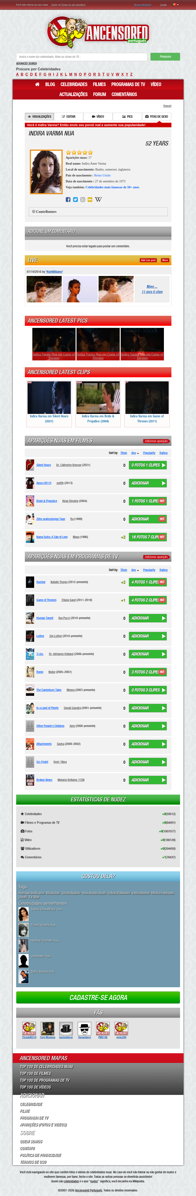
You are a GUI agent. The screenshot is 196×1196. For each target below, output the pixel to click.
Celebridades (74, 84)
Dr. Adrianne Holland (61, 654)
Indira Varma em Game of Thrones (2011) (147, 402)
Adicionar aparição (156, 441)
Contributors (46, 212)
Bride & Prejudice (46, 501)
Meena (71, 690)
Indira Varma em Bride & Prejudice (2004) (98, 402)
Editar (68, 116)
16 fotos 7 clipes (146, 537)
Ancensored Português (88, 1190)
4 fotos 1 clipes (145, 582)
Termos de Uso (33, 1161)
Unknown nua (41, 956)
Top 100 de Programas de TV (44, 1080)
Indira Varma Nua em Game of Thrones (54, 356)
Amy (72, 726)
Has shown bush (94, 893)
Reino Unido (102, 175)
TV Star (34, 897)
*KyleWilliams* (54, 271)
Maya (76, 537)
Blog (50, 84)
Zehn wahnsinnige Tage (50, 519)
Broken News (44, 780)
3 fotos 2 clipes (145, 672)
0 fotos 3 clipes (145, 690)
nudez (94, 1181)
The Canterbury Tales (48, 690)
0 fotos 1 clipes (145, 465)
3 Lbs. (40, 654)
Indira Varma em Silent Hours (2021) (49, 402)
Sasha (60, 744)
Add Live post (148, 260)
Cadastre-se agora (98, 997)
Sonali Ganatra (72, 708)
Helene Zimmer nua (45, 940)
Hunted (40, 582)
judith (60, 483)
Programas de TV (128, 84)
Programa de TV (34, 1117)
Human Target (44, 618)
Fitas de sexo (156, 116)
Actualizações (73, 94)
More (165, 260)
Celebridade (31, 1104)
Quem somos (31, 1141)
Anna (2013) (43, 483)
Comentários (124, 94)
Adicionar (139, 483)
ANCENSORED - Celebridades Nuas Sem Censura (98, 32)
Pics (127, 116)
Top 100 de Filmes (35, 1073)
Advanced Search (26, 63)
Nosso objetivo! (143, 4)
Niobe (51, 672)
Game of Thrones (46, 600)
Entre (55, 4)
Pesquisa (165, 57)
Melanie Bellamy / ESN (71, 780)
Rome (39, 672)
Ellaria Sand (69, 600)
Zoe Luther (55, 636)
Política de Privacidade (40, 1155)
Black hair (53, 893)
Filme (24, 1110)
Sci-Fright (42, 762)
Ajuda (163, 4)
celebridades (71, 1181)
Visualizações (39, 116)
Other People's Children (50, 726)
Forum (99, 94)
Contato (27, 1148)
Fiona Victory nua (43, 925)
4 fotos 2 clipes (145, 600)
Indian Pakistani (119, 893)
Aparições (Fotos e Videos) (43, 1124)
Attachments (44, 744)
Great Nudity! (71, 893)
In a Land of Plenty (47, 708)
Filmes (99, 84)
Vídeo (156, 84)
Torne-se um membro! (73, 4)
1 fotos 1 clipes (145, 501)
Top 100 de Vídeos (35, 1087)
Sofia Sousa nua (42, 971)
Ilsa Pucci (64, 618)
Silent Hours (43, 465)
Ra (72, 519)
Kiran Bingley (70, 501)
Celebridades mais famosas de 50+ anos (112, 187)
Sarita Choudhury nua (46, 909)
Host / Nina (60, 762)
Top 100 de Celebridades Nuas (46, 1066)
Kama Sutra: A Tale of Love (52, 537)
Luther (40, 636)
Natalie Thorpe (59, 582)
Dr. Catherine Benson (68, 465)
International (141, 893)
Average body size (31, 893)
